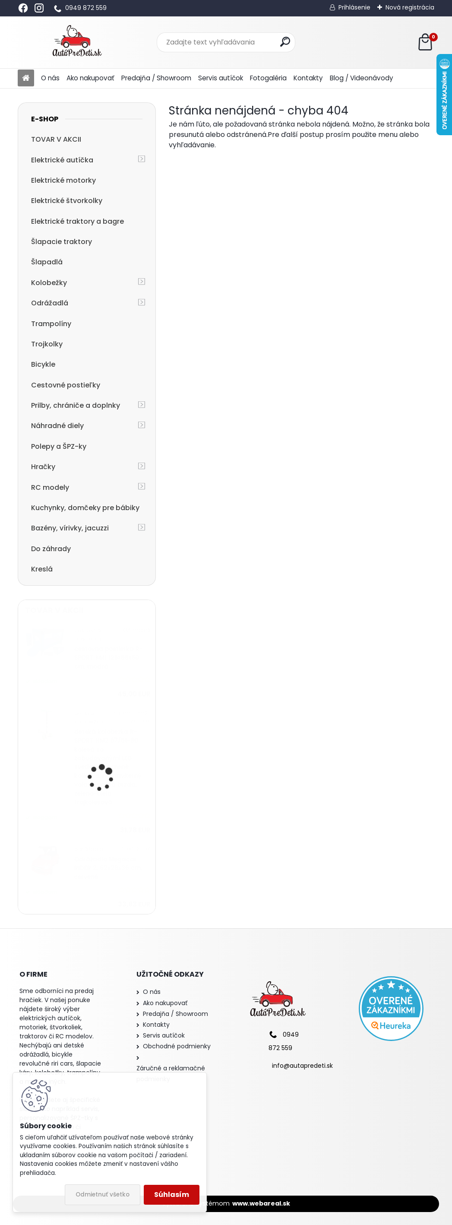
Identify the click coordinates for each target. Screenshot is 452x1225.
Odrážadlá (49, 303)
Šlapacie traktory (61, 242)
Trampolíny (51, 324)
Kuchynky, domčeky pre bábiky (85, 508)
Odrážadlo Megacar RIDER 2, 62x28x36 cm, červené (108, 868)
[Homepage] (26, 78)
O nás (50, 78)
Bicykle (43, 364)
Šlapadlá (47, 262)
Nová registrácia (410, 7)
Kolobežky (49, 283)
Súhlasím (171, 1195)
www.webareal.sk (261, 1203)
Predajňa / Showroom (156, 78)
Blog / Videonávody (361, 78)
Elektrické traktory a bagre (77, 221)
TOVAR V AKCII (56, 139)
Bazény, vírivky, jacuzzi (70, 528)
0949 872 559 (86, 7)
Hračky (43, 467)
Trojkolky (47, 344)
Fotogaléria (268, 78)
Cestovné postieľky (65, 385)
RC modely (50, 487)
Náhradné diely (57, 426)
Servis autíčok (220, 78)
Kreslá (42, 569)
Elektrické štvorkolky (66, 201)
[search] (285, 42)
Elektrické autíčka (62, 160)
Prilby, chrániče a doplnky (75, 405)
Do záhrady (51, 549)
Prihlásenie (354, 7)
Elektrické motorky (63, 180)
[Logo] (77, 42)
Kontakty (308, 78)
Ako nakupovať (90, 78)
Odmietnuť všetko (103, 1194)
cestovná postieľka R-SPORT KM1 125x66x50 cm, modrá (108, 658)
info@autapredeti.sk (302, 1065)
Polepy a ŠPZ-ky (58, 446)
